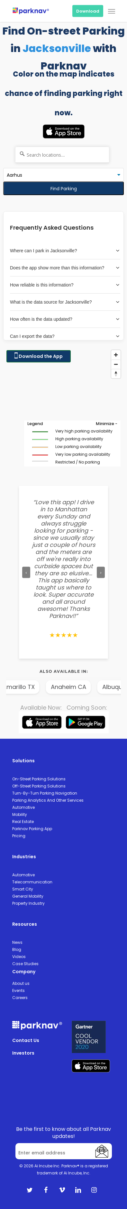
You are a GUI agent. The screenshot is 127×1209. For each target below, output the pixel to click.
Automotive (23, 807)
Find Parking (63, 188)
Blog (16, 949)
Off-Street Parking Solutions (39, 786)
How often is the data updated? (65, 319)
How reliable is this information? (65, 284)
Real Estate (23, 821)
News (17, 942)
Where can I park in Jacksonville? (65, 250)
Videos (19, 956)
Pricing (18, 836)
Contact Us (25, 1040)
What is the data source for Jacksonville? (65, 302)
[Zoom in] (116, 355)
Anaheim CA (73, 687)
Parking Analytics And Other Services (48, 800)
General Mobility (27, 896)
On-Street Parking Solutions (39, 779)
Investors (23, 1053)
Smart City (22, 889)
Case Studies (25, 963)
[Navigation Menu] (111, 11)
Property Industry (28, 903)
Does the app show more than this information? (65, 267)
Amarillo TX (23, 687)
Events (18, 990)
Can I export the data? (65, 336)
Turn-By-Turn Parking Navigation (44, 793)
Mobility (19, 814)
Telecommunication (32, 882)
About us (21, 983)
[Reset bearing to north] (116, 373)
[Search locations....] (62, 155)
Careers (20, 997)
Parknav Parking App (32, 828)
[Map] (63, 411)
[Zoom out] (116, 364)
